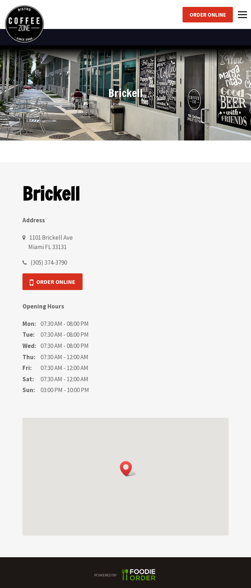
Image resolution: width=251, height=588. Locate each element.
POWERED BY (125, 576)
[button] (128, 468)
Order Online (207, 14)
